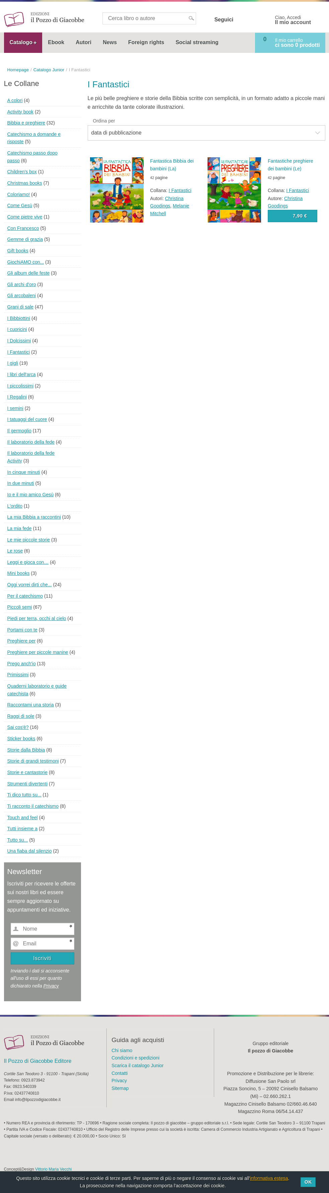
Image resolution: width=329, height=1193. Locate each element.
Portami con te (22, 629)
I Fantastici (180, 190)
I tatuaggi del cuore (27, 419)
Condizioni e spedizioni (135, 1057)
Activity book (20, 111)
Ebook (56, 42)
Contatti (119, 1073)
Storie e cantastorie (27, 772)
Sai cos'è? (18, 727)
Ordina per (104, 120)
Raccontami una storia (30, 704)
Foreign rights (146, 42)
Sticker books (21, 738)
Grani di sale (20, 307)
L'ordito (14, 506)
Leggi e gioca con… (28, 562)
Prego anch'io (21, 663)
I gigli (12, 363)
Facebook (243, 20)
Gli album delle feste (28, 273)
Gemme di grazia (25, 239)
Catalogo (21, 42)
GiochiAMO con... (25, 262)
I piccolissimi (20, 386)
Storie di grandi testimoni (33, 761)
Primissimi (18, 674)
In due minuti (20, 483)
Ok (308, 1182)
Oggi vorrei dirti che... (29, 584)
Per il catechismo (25, 596)
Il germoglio (19, 430)
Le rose (15, 550)
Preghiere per (21, 641)
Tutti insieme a (22, 828)
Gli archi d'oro (21, 284)
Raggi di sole (20, 716)
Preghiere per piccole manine (37, 652)
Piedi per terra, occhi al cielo (36, 618)
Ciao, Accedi (293, 20)
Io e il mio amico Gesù (30, 494)
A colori (15, 100)
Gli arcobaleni (21, 295)
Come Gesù (19, 205)
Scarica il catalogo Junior (137, 1065)
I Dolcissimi (19, 340)
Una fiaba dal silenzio (29, 851)
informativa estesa (269, 1178)
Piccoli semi (19, 607)
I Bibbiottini (18, 318)
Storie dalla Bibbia (26, 750)
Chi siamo (121, 1050)
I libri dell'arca (21, 374)
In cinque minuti (23, 472)
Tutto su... (17, 840)
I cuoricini (17, 329)
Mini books (18, 573)
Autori (83, 42)
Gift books (17, 250)
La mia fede (19, 528)
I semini (15, 408)
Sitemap (120, 1088)
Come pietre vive (25, 217)
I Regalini (17, 397)
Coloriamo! (18, 194)
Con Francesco (23, 228)
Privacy (51, 986)
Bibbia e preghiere (26, 122)
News (110, 42)
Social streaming (197, 42)
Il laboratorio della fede (31, 442)
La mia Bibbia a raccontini (34, 517)
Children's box (22, 171)
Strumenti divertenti (27, 783)
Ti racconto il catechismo (33, 806)
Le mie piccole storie (28, 539)
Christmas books (24, 183)
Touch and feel (22, 817)
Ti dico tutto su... (24, 794)
